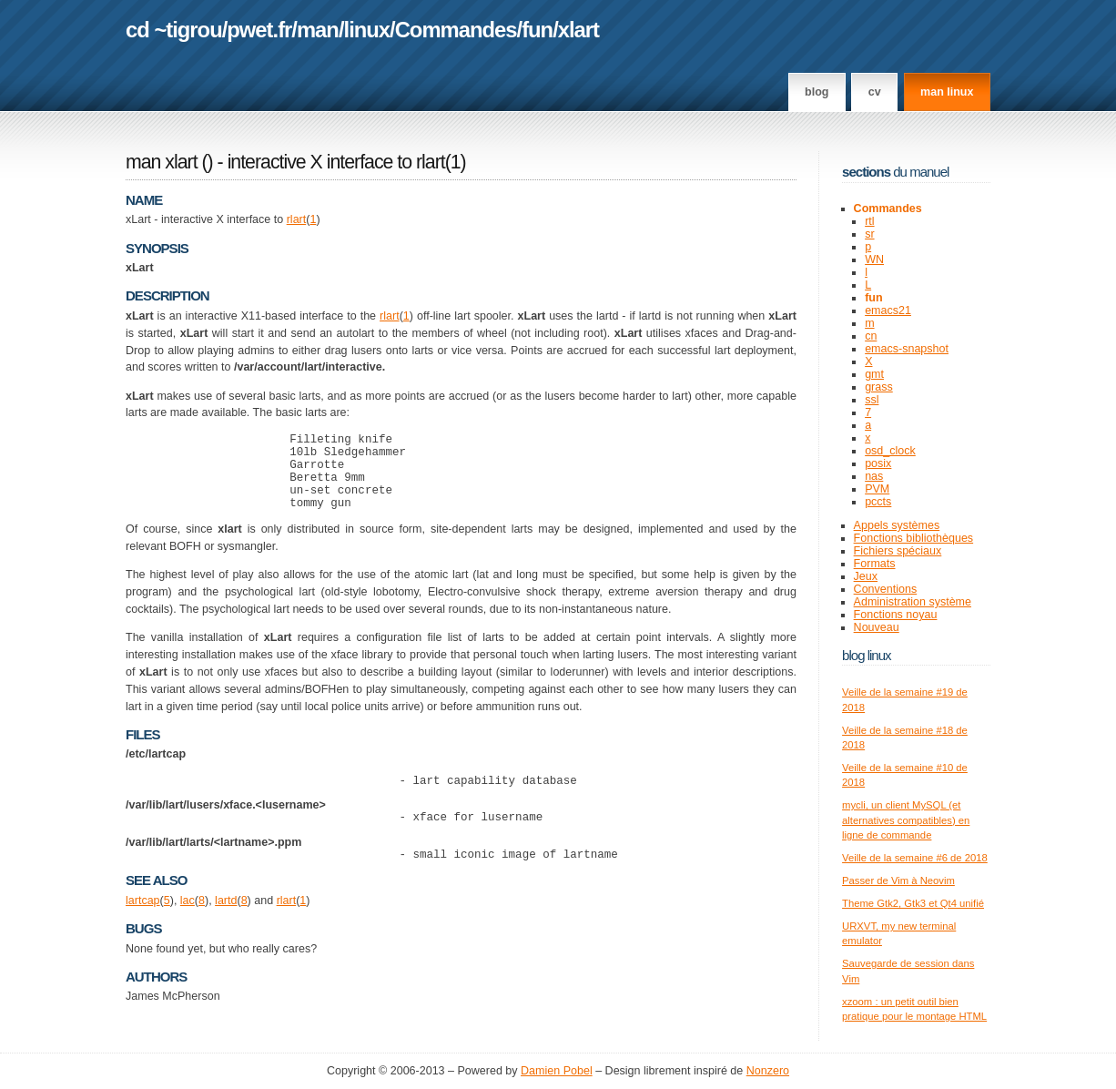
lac (187, 925)
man (318, 29)
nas (874, 476)
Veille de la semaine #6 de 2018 (915, 857)
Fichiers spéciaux (898, 550)
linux (367, 29)
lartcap (143, 925)
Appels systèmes (897, 525)
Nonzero (767, 1071)
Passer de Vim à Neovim (898, 880)
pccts (878, 501)
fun (537, 29)
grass (879, 387)
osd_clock (890, 450)
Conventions (886, 589)
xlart (578, 29)
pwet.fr (259, 29)
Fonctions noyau (896, 614)
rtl (869, 221)
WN (874, 259)
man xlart (162, 162)
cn (871, 336)
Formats (875, 563)
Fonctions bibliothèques (914, 538)
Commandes (456, 29)
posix (878, 463)
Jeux (866, 576)
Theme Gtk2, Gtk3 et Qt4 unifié (913, 903)
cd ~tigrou (174, 29)
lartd (226, 925)
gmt (874, 374)
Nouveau (876, 627)
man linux (946, 92)
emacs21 (888, 310)
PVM (877, 489)
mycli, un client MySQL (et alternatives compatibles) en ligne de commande (905, 819)
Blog (816, 92)
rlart (297, 219)
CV (874, 92)
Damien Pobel (557, 1071)
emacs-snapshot (907, 348)
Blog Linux (866, 655)
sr (869, 234)
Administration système (912, 601)
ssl (871, 399)
